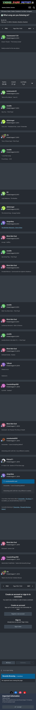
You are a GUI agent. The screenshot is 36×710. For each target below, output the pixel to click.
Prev (6, 28)
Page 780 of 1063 (18, 28)
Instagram (29, 11)
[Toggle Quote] (4, 481)
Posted (13, 38)
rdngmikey (10, 221)
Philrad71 (10, 459)
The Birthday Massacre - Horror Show (12, 227)
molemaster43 (12, 91)
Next (29, 28)
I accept (18, 707)
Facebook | (18, 11)
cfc (8, 135)
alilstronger (10, 120)
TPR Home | (3, 11)
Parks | (9, 11)
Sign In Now (18, 626)
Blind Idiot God (12, 236)
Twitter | (13, 11)
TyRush (9, 363)
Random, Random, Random (20, 22)
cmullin (9, 106)
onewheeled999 (12, 438)
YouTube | (24, 11)
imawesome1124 (12, 36)
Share (8, 662)
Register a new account (18, 614)
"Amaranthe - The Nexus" (25, 498)
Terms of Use (6, 698)
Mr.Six (4, 20)
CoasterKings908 (12, 384)
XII (7, 192)
